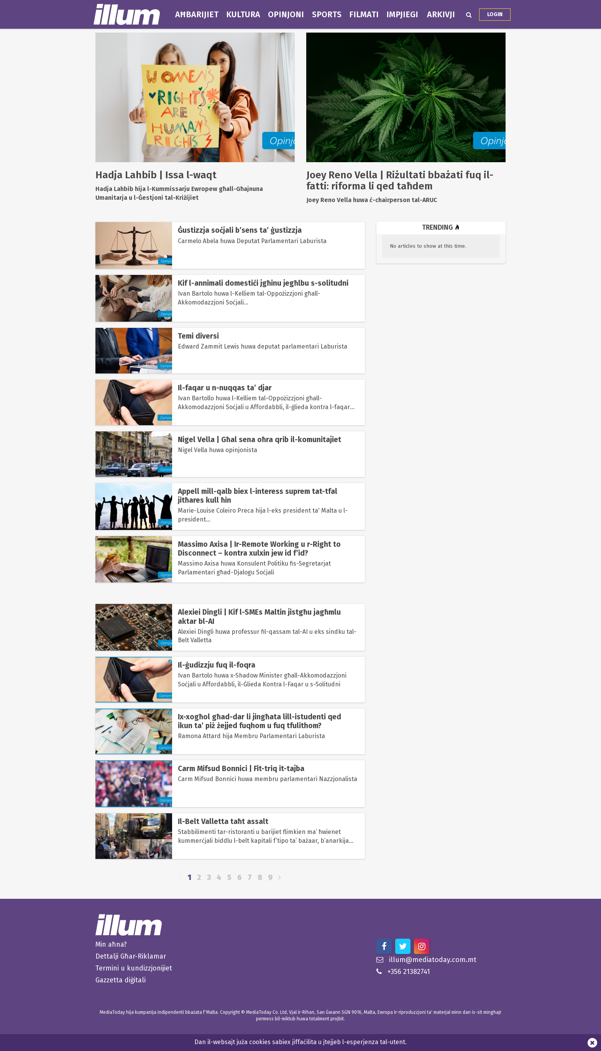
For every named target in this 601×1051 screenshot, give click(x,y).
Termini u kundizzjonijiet (133, 968)
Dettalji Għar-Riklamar (130, 956)
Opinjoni (286, 15)
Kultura (243, 15)
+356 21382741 (403, 971)
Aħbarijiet (196, 15)
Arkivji (441, 15)
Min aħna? (111, 944)
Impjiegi (402, 15)
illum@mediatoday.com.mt (426, 960)
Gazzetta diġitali (120, 980)
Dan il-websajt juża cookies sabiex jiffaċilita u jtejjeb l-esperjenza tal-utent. (300, 1042)
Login (494, 14)
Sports (327, 15)
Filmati (364, 15)
